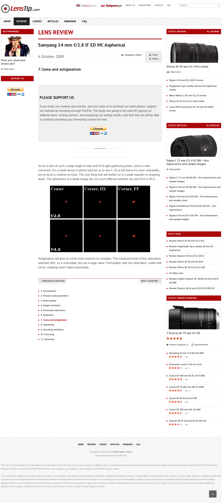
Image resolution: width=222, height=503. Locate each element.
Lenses (37, 21)
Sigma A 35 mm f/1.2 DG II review (186, 80)
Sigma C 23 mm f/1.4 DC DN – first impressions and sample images (187, 162)
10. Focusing (47, 334)
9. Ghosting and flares (52, 329)
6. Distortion (47, 315)
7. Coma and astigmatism (54, 320)
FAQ (84, 21)
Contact (159, 5)
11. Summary (47, 339)
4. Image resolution (51, 305)
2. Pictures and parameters (55, 296)
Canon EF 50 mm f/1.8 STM (183, 398)
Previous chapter (52, 281)
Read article (173, 169)
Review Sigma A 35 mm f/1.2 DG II (186, 256)
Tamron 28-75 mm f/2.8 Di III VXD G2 (187, 421)
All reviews (213, 32)
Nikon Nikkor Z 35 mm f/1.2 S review (187, 95)
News (7, 21)
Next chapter (150, 281)
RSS (169, 5)
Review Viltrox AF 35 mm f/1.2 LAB (187, 267)
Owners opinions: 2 (177, 345)
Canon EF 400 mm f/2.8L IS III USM (187, 375)
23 (187, 391)
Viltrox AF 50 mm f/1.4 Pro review (187, 66)
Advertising (145, 5)
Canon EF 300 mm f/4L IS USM (185, 409)
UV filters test (176, 273)
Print (153, 55)
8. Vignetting (47, 325)
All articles (212, 126)
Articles (53, 21)
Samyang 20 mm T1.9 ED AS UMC (186, 353)
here (29, 486)
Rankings (70, 21)
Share (153, 59)
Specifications (199, 345)
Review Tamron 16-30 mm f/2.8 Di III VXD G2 (192, 288)
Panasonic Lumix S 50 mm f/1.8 (185, 364)
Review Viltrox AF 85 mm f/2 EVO (186, 262)
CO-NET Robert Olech (121, 452)
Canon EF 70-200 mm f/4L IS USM (186, 387)
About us (130, 5)
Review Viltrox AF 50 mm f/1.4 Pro (186, 241)
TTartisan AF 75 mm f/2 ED (183, 333)
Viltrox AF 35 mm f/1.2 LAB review (186, 101)
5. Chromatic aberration (53, 310)
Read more (7, 69)
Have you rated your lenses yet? (13, 62)
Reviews (22, 21)
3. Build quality (48, 300)
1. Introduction (48, 291)
